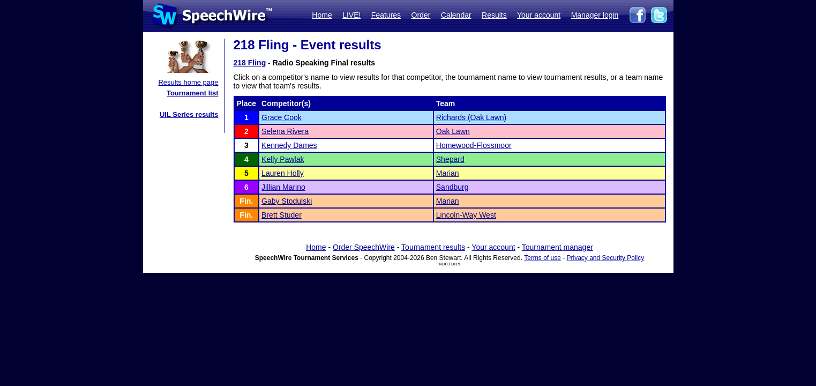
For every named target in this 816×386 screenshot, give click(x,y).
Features (386, 15)
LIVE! (351, 15)
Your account (538, 15)
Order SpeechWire (364, 247)
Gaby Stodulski (286, 201)
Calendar (456, 15)
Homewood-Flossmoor (474, 145)
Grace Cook (281, 117)
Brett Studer (281, 215)
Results (494, 15)
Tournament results (433, 247)
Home (322, 15)
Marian (447, 173)
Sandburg (452, 187)
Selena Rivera (285, 131)
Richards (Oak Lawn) (471, 117)
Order (421, 15)
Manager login (595, 15)
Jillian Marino (283, 187)
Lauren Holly (282, 173)
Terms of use (542, 258)
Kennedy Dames (289, 145)
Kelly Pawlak (282, 159)
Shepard (450, 159)
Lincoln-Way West (466, 215)
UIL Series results (189, 114)
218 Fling (250, 62)
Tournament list (193, 93)
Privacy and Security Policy (606, 258)
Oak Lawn (453, 131)
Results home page (188, 82)
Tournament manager (557, 247)
